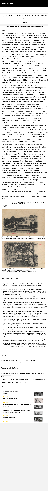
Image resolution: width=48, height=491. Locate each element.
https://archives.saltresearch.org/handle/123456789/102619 (18, 271)
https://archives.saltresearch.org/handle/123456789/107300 (28, 238)
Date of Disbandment (33, 361)
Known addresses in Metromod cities (6, 204)
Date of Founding (18, 361)
